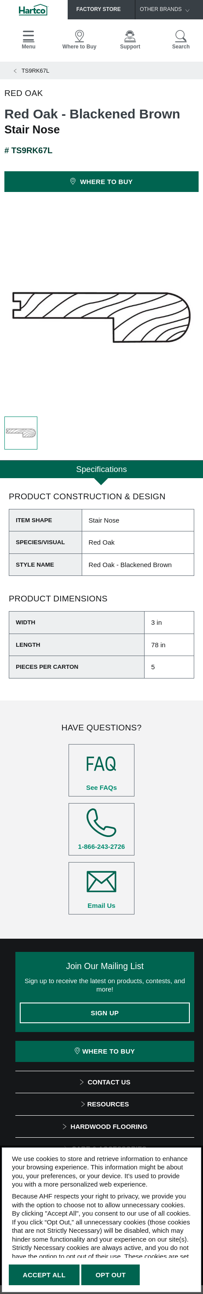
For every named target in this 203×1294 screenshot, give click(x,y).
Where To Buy (105, 1051)
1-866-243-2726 (101, 829)
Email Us (101, 888)
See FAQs (101, 770)
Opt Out (110, 1275)
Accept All (44, 1275)
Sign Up (105, 1013)
